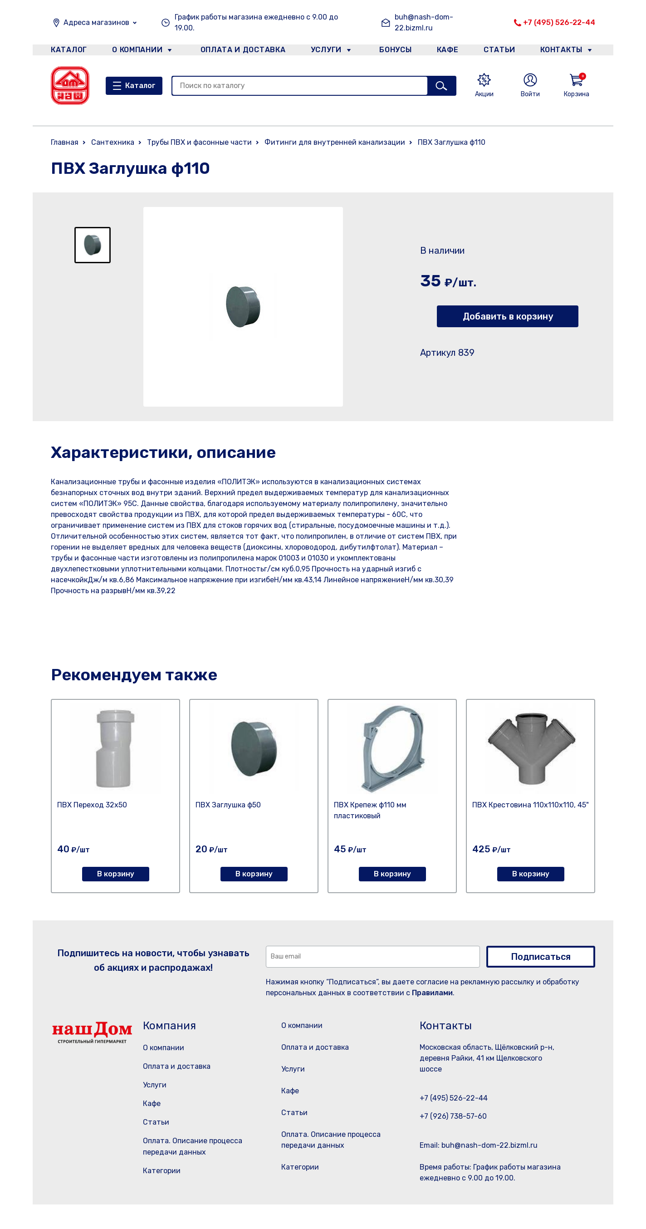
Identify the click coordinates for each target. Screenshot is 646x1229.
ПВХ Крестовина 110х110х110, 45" (530, 805)
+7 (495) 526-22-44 (559, 22)
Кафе (447, 51)
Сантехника (112, 142)
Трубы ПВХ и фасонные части (199, 142)
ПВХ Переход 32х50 (92, 805)
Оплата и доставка (239, 51)
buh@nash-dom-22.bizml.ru (424, 22)
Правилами (432, 992)
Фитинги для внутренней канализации (334, 142)
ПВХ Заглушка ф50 (228, 805)
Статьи (501, 51)
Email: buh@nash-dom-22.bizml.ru (479, 1145)
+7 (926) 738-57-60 (453, 1116)
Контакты (566, 51)
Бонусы (391, 51)
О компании (137, 51)
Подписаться (541, 956)
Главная (64, 142)
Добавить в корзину (508, 316)
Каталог (67, 51)
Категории (162, 1170)
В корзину (115, 874)
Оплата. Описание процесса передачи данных (333, 1163)
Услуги (322, 51)
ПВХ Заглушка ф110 (451, 142)
